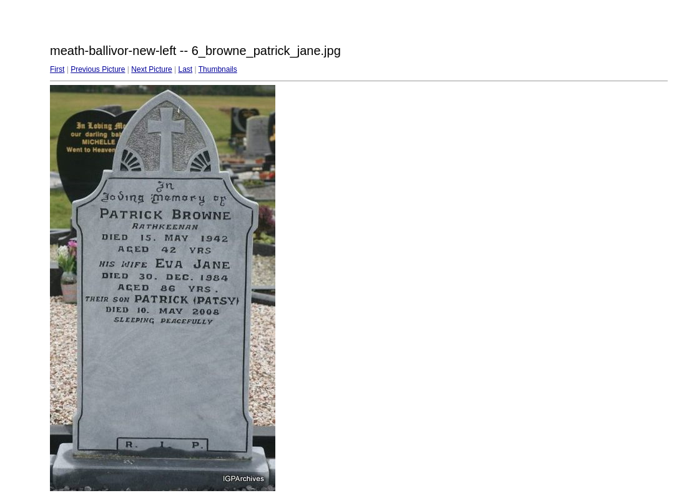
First (57, 69)
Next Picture (151, 69)
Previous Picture (98, 69)
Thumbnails (218, 69)
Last (185, 69)
